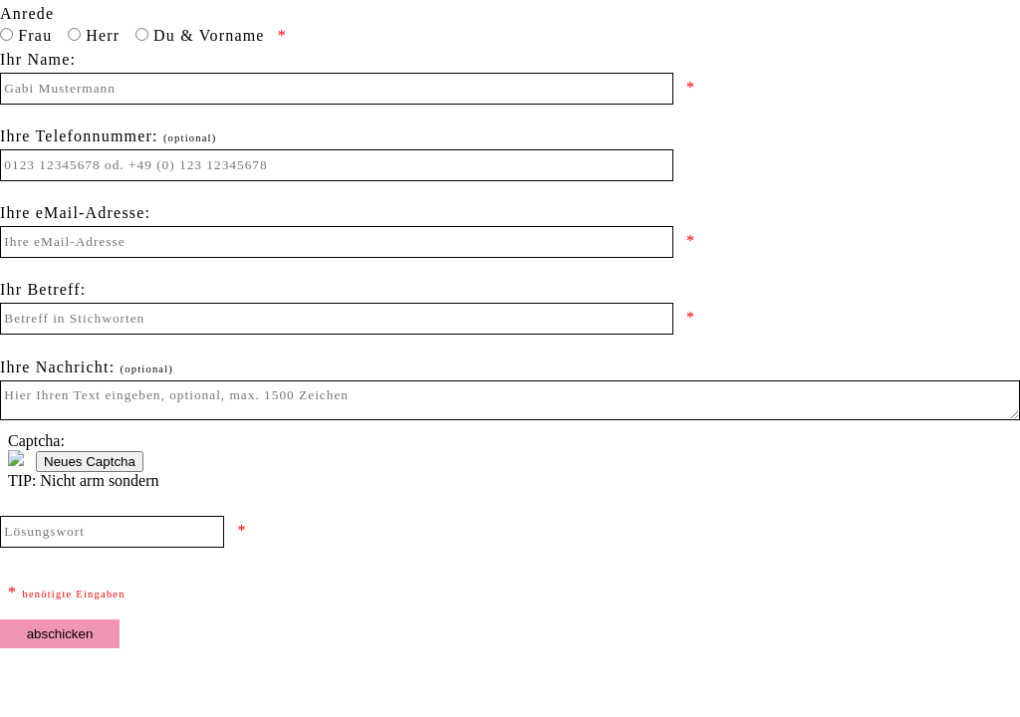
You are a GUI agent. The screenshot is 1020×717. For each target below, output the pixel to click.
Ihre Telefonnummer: (108, 129)
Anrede (27, 7)
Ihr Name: (38, 53)
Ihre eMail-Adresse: (75, 206)
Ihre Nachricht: (86, 360)
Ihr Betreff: (43, 283)
